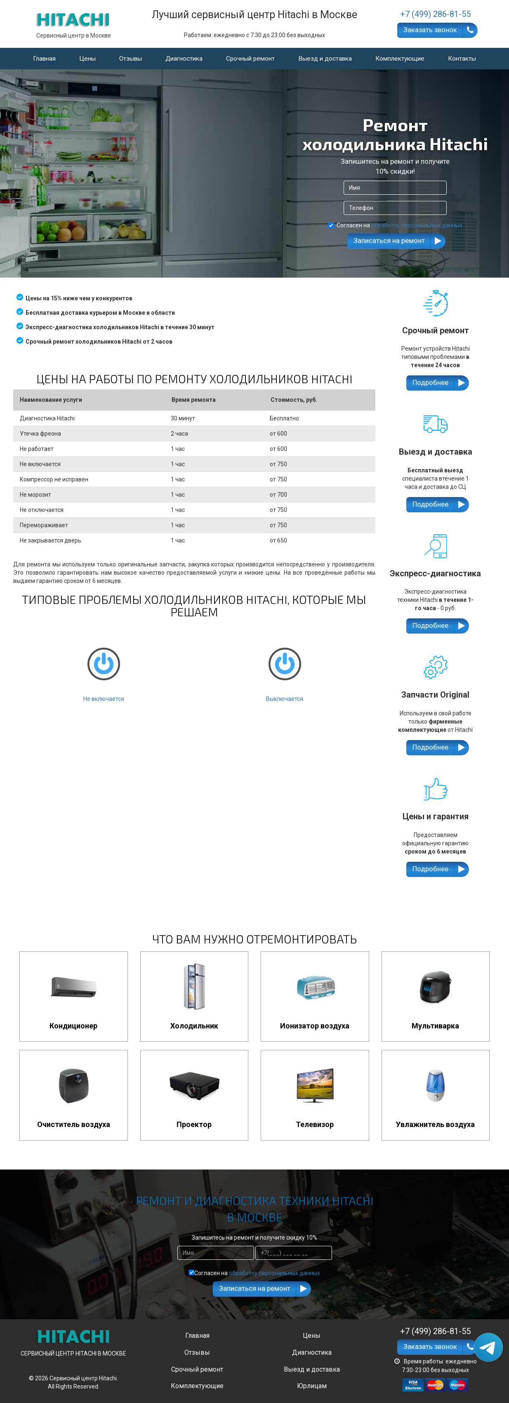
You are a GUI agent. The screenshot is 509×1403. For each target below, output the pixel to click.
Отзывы (130, 58)
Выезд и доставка (325, 58)
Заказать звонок (430, 30)
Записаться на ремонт (389, 240)
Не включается (103, 667)
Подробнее (430, 382)
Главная (44, 58)
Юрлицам (312, 1386)
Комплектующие (399, 58)
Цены (87, 58)
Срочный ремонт (250, 58)
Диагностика (184, 58)
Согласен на (395, 225)
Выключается (285, 667)
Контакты (462, 58)
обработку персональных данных (416, 225)
